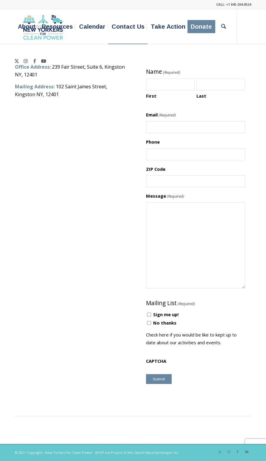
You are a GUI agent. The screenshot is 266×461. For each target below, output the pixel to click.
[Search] (223, 26)
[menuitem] (27, 26)
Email (161, 115)
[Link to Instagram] (25, 60)
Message (165, 196)
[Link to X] (16, 60)
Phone (153, 142)
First (151, 96)
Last (201, 96)
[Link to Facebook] (34, 60)
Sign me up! (166, 314)
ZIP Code (155, 169)
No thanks (164, 323)
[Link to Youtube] (43, 60)
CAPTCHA (156, 361)
